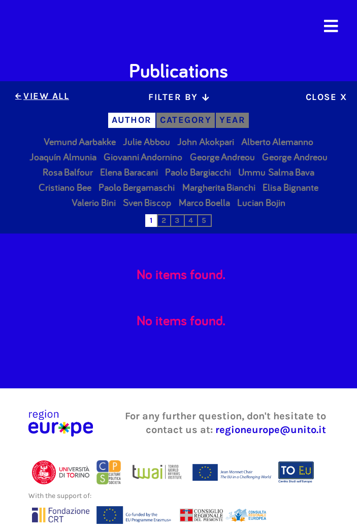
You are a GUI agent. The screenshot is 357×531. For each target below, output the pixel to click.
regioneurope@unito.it (270, 430)
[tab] (178, 97)
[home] (66, 26)
